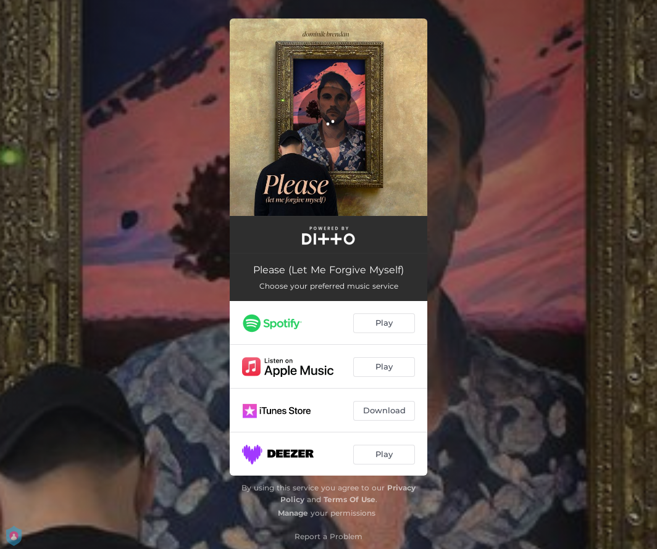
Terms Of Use (349, 499)
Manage (293, 513)
